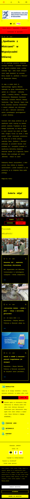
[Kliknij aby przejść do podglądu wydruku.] (21, 219)
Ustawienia (15, 491)
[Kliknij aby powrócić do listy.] (15, 32)
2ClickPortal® (13, 461)
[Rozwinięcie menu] (15, 423)
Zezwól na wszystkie (15, 496)
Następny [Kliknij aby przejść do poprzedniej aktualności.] (20, 32)
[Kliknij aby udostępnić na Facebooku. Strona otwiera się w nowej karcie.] (18, 219)
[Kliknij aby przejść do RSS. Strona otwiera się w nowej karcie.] (27, 36)
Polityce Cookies (5, 480)
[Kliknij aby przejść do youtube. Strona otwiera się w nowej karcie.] (11, 24)
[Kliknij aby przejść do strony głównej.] (11, 2)
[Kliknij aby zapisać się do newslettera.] (23, 397)
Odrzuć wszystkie (15, 487)
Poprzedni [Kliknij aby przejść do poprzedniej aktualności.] (10, 32)
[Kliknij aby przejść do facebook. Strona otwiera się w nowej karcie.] (14, 24)
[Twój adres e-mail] (10, 397)
